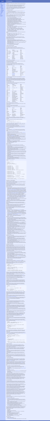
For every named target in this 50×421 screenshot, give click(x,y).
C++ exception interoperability (10, 418)
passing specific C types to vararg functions (12, 296)
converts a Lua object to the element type (12, 189)
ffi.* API (2, 9)
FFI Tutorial (2, 8)
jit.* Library (2, 11)
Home (1, 3)
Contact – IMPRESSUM (27, 420)
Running (1, 6)
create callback (13, 73)
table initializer (12, 135)
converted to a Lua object (23, 368)
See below (8, 44)
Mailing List (1, 15)
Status (1, 13)
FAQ (0, 14)
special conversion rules (19, 213)
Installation (2, 5)
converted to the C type (18, 370)
